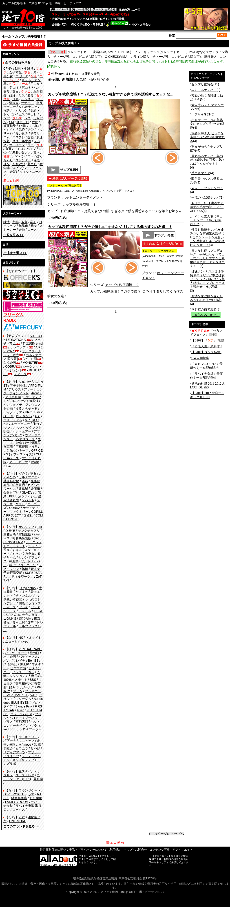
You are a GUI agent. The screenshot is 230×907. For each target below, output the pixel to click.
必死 (33, 222)
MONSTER (30, 362)
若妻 (30, 95)
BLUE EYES (20, 702)
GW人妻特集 (200, 358)
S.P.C (7, 466)
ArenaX (36, 393)
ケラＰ (20, 504)
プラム (17, 691)
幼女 (34, 226)
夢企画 (38, 779)
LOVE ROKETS (14, 794)
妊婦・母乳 (17, 95)
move (27, 744)
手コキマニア (200, 173)
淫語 (6, 110)
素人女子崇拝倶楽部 (21, 570)
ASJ (37, 416)
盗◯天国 (25, 618)
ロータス (18, 809)
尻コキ (26, 87)
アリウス (15, 389)
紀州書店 (18, 485)
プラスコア (33, 691)
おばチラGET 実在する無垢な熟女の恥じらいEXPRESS (207, 207)
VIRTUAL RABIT (30, 649)
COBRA (10, 366)
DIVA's (15, 614)
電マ (36, 152)
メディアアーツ (14, 752)
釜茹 (25, 481)
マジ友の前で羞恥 (204, 309)
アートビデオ (18, 462)
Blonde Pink (23, 706)
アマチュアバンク (21, 433)
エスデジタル (12, 420)
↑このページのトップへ (166, 834)
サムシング (26, 527)
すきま (17, 550)
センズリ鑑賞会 (202, 84)
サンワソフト (19, 347)
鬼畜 (8, 149)
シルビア (34, 546)
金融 (22, 229)
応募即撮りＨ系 (26, 446)
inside (35, 462)
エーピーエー (20, 424)
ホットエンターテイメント (21, 723)
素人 (36, 72)
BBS (33, 679)
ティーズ (20, 374)
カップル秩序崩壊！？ (79, 204)
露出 (30, 145)
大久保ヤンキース (16, 450)
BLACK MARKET (15, 695)
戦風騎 (14, 561)
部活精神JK (23, 683)
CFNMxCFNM (13, 542)
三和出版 (9, 534)
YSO (22, 817)
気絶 (22, 129)
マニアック (26, 741)
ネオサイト (33, 637)
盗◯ (30, 129)
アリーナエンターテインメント (23, 391)
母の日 (34, 653)
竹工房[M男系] (33, 343)
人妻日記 (34, 676)
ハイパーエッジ (16, 653)
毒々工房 (18, 622)
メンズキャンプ (23, 760)
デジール (25, 611)
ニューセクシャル (17, 641)
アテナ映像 (18, 385)
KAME (23, 473)
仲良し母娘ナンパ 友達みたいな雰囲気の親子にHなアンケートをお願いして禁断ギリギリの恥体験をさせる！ (207, 237)
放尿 (35, 122)
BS (5, 668)
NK (21, 637)
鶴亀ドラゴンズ (30, 603)
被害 (24, 222)
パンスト (27, 99)
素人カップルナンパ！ (207, 188)
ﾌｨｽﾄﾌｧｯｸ (18, 164)
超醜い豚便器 (12, 599)
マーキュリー (28, 737)
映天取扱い (24, 416)
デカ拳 (23, 607)
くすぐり (9, 129)
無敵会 (8, 748)
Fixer (20, 710)
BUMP (24, 664)
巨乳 (22, 114)
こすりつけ (20, 110)
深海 (6, 550)
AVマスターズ (25, 439)
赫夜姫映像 (11, 481)
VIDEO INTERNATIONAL (22, 338)
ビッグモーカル (23, 672)
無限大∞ (15, 744)
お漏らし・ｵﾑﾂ (29, 126)
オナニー (27, 103)
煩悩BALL (10, 664)
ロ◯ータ (21, 76)
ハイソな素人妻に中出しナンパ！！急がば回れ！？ (206, 220)
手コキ (35, 84)
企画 (30, 137)
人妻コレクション (21, 674)
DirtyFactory (28, 588)
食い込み (21, 133)
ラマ (31, 794)
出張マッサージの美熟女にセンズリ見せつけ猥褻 (207, 123)
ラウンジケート (30, 790)
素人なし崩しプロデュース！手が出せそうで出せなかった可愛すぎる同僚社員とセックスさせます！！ (207, 258)
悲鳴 (15, 222)
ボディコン (17, 145)
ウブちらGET (200, 114)
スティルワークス (20, 576)
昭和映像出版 (21, 538)
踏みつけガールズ (21, 687)
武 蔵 (37, 744)
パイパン (18, 156)
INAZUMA (19, 401)
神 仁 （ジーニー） (22, 565)
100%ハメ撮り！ (15, 679)
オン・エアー (21, 431)
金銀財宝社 (11, 492)
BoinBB (33, 660)
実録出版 (25, 534)
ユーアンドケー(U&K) (21, 777)
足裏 (15, 99)
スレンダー (23, 160)
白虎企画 (9, 362)
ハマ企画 (30, 359)
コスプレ (18, 137)
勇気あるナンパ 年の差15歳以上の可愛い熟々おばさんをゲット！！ (207, 159)
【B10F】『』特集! (207, 340)
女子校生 (15, 72)
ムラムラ (21, 748)
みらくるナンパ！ (204, 90)
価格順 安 (97, 79)
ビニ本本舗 (18, 668)
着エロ (32, 164)
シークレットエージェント (22, 544)
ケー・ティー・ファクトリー (20, 509)
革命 (33, 473)
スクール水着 (21, 141)
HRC (28, 412)
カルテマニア (28, 477)
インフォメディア (16, 404)
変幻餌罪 (21, 721)
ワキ (30, 156)
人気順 (81, 79)
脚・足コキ (11, 87)
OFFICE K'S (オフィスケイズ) (23, 452)
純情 (6, 222)
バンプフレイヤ (14, 660)
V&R (33, 695)
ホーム (6, 36)
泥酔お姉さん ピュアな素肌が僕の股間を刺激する (207, 137)
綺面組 (35, 488)
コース (32, 229)
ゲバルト (28, 500)
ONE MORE (17, 821)
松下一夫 (9, 741)
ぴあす (36, 664)
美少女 (8, 76)
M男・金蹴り (24, 68)
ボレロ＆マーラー (29, 729)
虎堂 (30, 622)
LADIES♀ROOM (17, 802)
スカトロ (22, 122)
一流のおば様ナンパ (205, 197)
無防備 (23, 226)
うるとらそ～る (26, 408)
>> (13, 235)
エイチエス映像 (22, 441)
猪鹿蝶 (33, 401)
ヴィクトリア (12, 412)
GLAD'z (27, 492)
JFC (37, 538)
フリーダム (23, 699)
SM (11, 122)
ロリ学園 (36, 798)
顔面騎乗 (9, 126)
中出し (32, 114)
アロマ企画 (13, 397)
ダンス (26, 152)
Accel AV (25, 382)
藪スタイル (26, 771)
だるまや (21, 592)
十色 (25, 614)
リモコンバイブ (25, 149)
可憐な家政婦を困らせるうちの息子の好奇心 (206, 298)
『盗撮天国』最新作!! (206, 346)
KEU (12, 496)
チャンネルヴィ (26, 595)
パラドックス (28, 657)
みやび (35, 748)
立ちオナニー (28, 107)
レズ (27, 118)
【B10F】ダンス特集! (206, 352)
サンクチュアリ (29, 530)
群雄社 (28, 515)
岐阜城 (23, 488)
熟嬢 (25, 569)
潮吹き (14, 103)
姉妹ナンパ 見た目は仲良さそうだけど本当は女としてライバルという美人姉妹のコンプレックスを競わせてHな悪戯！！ (207, 279)
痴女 (15, 91)
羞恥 (15, 152)
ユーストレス (24, 775)
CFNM (7, 68)
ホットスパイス (21, 714)
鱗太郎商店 (19, 798)
